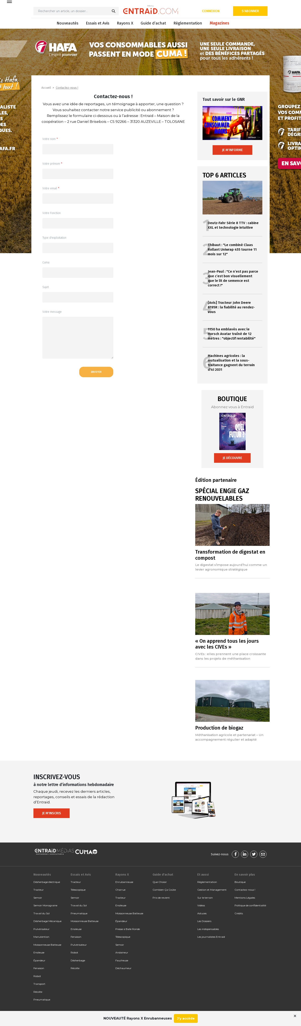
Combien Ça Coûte (164, 889)
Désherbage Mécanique (47, 921)
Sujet (45, 287)
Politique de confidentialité (250, 905)
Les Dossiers (204, 921)
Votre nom (50, 139)
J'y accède (186, 1018)
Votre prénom (52, 163)
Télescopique (78, 889)
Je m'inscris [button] (51, 813)
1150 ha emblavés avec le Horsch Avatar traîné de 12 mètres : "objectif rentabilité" (231, 334)
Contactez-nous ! (67, 88)
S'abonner (250, 11)
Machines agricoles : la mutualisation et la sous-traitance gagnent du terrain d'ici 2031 (231, 363)
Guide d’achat (153, 23)
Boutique (240, 882)
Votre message (52, 312)
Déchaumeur (123, 968)
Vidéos (201, 905)
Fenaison (38, 968)
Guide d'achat (163, 874)
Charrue (120, 889)
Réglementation (187, 23)
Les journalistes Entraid (211, 936)
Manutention (41, 936)
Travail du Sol (41, 913)
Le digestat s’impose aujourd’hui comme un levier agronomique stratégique (231, 567)
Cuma (45, 262)
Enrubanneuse (124, 882)
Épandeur (39, 960)
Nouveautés (67, 23)
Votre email (50, 188)
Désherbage (78, 960)
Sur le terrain (205, 897)
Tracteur (38, 889)
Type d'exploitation (54, 238)
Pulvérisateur (41, 929)
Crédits (239, 913)
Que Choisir (160, 882)
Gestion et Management (212, 889)
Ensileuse (38, 952)
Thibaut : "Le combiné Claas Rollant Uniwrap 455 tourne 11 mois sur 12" (232, 249)
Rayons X (125, 23)
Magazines (219, 23)
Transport (39, 983)
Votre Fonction (51, 213)
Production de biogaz (219, 728)
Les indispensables (208, 929)
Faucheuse (121, 960)
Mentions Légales (245, 897)
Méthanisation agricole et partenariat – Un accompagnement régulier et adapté (229, 737)
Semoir (37, 897)
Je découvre (232, 458)
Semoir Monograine (45, 905)
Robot (37, 976)
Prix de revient (161, 897)
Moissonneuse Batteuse (47, 944)
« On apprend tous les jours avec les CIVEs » (227, 644)
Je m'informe (232, 150)
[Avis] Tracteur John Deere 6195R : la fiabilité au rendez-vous (231, 307)
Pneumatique (41, 999)
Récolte (37, 991)
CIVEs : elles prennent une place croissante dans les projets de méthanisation (230, 656)
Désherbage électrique (46, 882)
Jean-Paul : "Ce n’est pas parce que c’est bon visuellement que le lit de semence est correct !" (233, 278)
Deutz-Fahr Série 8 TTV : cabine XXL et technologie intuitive (233, 225)
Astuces (202, 913)
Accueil (46, 88)
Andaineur (121, 952)
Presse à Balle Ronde (127, 929)
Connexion (210, 11)
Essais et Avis (97, 23)
